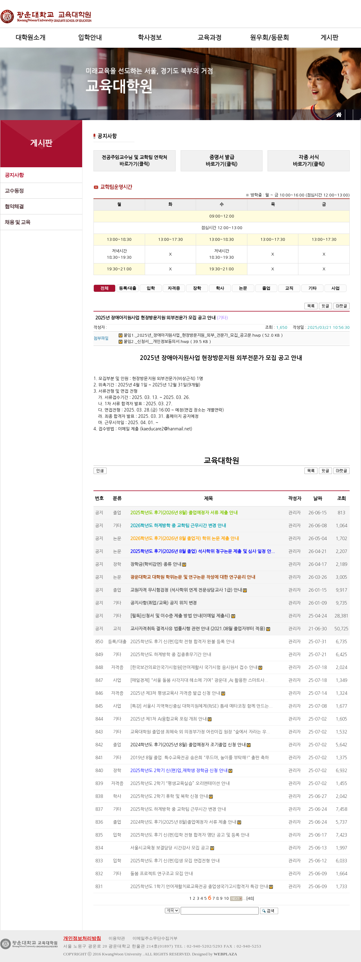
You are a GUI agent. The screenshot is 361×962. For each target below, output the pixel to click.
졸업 (266, 288)
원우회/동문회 (269, 38)
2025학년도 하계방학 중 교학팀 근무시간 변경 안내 (178, 809)
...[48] (248, 898)
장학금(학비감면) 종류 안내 (155, 564)
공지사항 (14, 175)
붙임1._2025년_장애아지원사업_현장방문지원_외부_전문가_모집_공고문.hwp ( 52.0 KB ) (201, 335)
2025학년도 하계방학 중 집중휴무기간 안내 (170, 654)
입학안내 (90, 38)
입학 (151, 288)
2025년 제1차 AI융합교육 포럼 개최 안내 (168, 719)
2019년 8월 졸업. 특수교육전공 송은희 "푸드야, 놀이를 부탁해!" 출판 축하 (199, 757)
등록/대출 (127, 288)
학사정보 (150, 38)
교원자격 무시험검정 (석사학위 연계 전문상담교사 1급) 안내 (186, 590)
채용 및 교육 (17, 222)
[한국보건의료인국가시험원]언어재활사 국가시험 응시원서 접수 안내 (193, 667)
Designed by (214, 954)
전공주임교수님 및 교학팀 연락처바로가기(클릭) (134, 160)
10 (226, 898)
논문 (243, 288)
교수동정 (14, 190)
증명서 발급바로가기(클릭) (222, 161)
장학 (197, 288)
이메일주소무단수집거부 (155, 938)
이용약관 (117, 938)
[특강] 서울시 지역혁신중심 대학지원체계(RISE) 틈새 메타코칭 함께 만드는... (201, 706)
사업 (335, 288)
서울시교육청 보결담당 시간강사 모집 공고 (169, 848)
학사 (220, 288)
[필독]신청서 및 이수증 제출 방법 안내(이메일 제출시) (180, 616)
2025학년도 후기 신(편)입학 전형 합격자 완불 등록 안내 (182, 641)
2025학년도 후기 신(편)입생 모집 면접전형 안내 (174, 861)
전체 (104, 288)
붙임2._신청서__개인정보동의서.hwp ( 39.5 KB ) (165, 342)
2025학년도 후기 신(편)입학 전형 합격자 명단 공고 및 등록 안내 (189, 835)
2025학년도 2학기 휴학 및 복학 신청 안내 (169, 796)
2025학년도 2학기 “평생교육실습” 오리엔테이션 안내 (179, 783)
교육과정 (210, 38)
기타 (312, 288)
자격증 (174, 288)
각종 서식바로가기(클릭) (309, 161)
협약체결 (14, 206)
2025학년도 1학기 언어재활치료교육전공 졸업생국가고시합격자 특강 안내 (199, 886)
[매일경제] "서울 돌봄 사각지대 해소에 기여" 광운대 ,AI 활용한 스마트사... (199, 680)
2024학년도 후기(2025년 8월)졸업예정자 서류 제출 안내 (183, 822)
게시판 (329, 38)
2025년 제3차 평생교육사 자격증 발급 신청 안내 (175, 693)
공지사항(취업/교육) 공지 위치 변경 (163, 603)
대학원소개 (30, 38)
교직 (289, 288)
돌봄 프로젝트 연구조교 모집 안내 (161, 873)
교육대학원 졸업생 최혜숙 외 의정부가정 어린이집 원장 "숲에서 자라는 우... (200, 732)
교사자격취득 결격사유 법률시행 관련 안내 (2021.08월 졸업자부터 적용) (197, 629)
